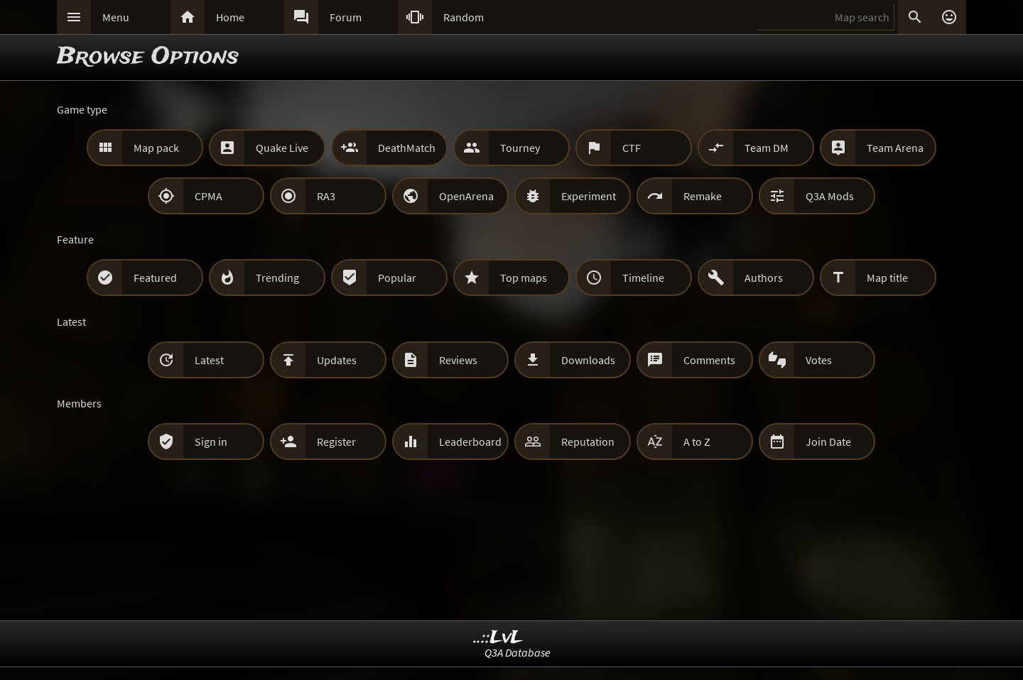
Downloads (588, 360)
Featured (155, 277)
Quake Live (282, 148)
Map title (887, 277)
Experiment (588, 196)
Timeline (643, 277)
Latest (209, 360)
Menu (115, 17)
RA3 (326, 196)
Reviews (458, 360)
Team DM (767, 148)
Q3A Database (518, 652)
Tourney (520, 148)
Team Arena (895, 148)
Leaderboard (470, 441)
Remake (702, 196)
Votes (819, 360)
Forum (346, 17)
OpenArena (466, 196)
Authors (764, 277)
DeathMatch (406, 148)
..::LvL (498, 637)
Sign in (211, 441)
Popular (397, 277)
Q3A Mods (830, 196)
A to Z (696, 441)
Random (463, 17)
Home (230, 17)
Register (336, 441)
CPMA (208, 196)
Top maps (523, 277)
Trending (277, 277)
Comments (709, 360)
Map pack (156, 148)
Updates (337, 360)
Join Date (828, 441)
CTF (631, 148)
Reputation (588, 441)
